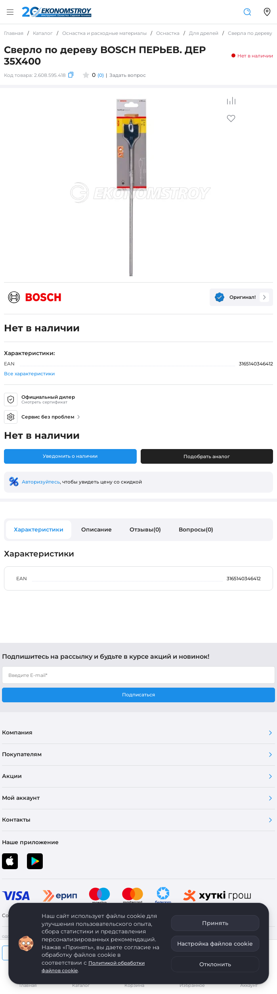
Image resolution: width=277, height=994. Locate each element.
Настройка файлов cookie (215, 943)
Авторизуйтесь (41, 482)
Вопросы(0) (196, 529)
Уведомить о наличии (70, 456)
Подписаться (138, 695)
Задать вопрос (127, 75)
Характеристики (38, 529)
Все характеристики (29, 374)
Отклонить (215, 964)
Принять (215, 923)
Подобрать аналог (206, 456)
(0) (100, 75)
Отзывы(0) (145, 529)
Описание (96, 529)
